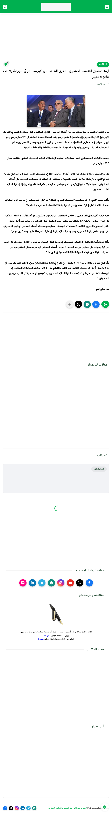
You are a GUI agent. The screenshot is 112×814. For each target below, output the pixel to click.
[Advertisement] (56, 39)
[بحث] (5, 7)
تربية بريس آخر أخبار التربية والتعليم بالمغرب (67, 808)
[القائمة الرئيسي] (107, 7)
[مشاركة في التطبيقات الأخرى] (69, 304)
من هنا (46, 635)
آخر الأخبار (103, 64)
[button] (96, 304)
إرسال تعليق (99, 469)
